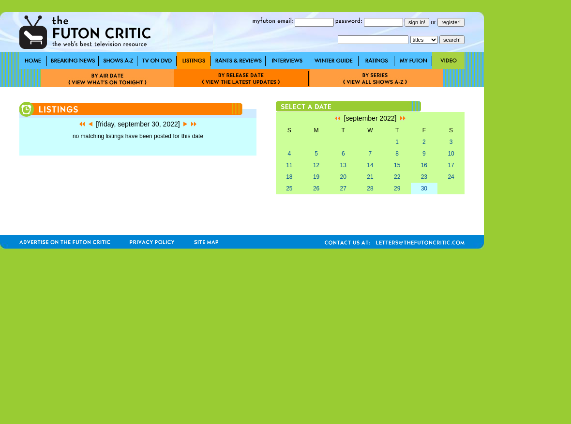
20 (343, 176)
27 (343, 188)
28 (370, 188)
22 (397, 176)
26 (316, 188)
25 (289, 188)
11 (289, 165)
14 (370, 165)
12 (316, 165)
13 (343, 165)
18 (289, 176)
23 (424, 176)
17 (451, 165)
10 (451, 153)
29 (397, 188)
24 (451, 176)
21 (370, 176)
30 (424, 188)
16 (424, 165)
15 (397, 165)
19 (316, 176)
